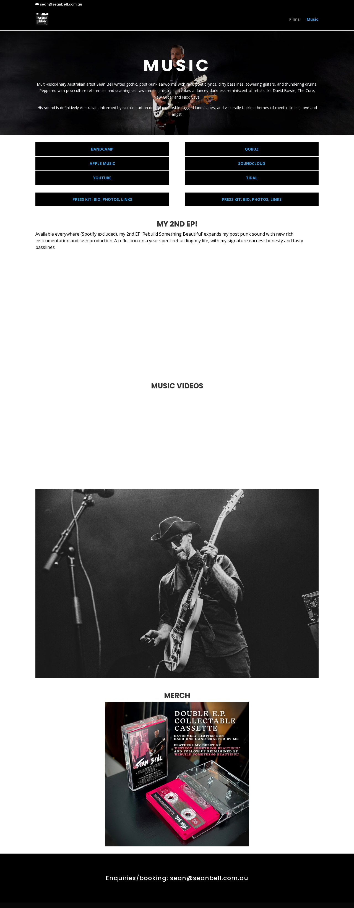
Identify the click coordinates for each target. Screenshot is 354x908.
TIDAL (251, 177)
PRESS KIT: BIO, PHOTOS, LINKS (102, 199)
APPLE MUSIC (102, 163)
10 (191, 667)
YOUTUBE (102, 177)
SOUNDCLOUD (251, 163)
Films (294, 19)
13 (205, 667)
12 (201, 667)
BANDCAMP (102, 149)
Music (313, 19)
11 (196, 667)
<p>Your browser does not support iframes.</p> (177, 312)
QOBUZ (252, 149)
